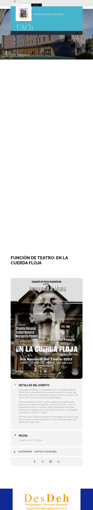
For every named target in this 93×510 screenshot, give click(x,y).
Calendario (25, 451)
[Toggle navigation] (15, 1)
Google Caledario (45, 451)
